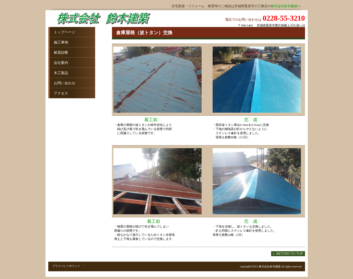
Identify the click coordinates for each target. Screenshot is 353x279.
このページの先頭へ (288, 253)
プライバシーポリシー (66, 265)
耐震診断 (58, 52)
